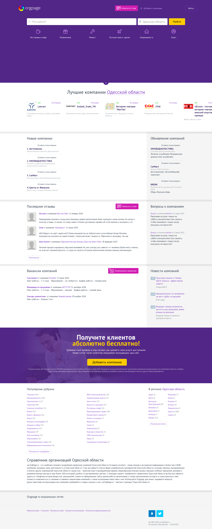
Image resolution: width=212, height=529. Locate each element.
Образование (32, 438)
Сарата (170, 415)
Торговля (30, 395)
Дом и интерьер (33, 435)
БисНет (169, 213)
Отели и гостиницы (94, 418)
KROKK (154, 184)
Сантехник (32, 278)
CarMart (155, 166)
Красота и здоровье (95, 405)
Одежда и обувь (33, 425)
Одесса (171, 411)
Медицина (31, 432)
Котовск (171, 405)
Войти (191, 8)
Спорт (89, 425)
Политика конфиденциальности (98, 511)
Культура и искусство (95, 432)
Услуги (29, 418)
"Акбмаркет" (60, 227)
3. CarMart (32, 175)
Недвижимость (33, 428)
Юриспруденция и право (96, 411)
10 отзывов (56, 103)
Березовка (153, 411)
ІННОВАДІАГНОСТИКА (162, 148)
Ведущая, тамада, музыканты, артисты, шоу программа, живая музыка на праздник (170, 309)
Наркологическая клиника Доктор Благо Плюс (81, 241)
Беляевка (152, 407)
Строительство (32, 401)
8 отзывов (134, 103)
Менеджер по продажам (38, 287)
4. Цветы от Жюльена (38, 187)
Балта (151, 398)
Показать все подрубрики (39, 451)
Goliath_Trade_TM (86, 106)
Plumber (52, 278)
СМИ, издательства (94, 435)
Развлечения (92, 428)
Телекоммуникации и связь (37, 442)
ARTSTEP (66, 287)
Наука (89, 438)
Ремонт (30, 411)
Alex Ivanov (44, 241)
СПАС (158, 106)
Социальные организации (97, 442)
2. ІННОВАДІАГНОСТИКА (39, 160)
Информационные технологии (39, 445)
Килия (170, 398)
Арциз (151, 395)
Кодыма (171, 401)
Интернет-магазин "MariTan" (125, 108)
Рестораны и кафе (94, 408)
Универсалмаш (65, 296)
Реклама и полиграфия (36, 422)
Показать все (34, 258)
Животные (91, 422)
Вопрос (154, 213)
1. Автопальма (34, 148)
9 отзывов (95, 103)
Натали (42, 213)
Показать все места (158, 424)
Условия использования (74, 511)
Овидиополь (173, 408)
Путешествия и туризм (95, 415)
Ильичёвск (172, 395)
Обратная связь (33, 511)
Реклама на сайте (57, 511)
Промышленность (34, 398)
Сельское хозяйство (35, 408)
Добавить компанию (151, 8)
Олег (41, 227)
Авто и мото (91, 401)
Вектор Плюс (63, 213)
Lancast (42, 106)
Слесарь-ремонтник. (36, 296)
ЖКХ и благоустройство (96, 395)
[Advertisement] (106, 59)
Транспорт (31, 405)
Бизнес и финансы (34, 415)
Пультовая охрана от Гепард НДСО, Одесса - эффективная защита (169, 281)
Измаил (152, 418)
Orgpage (29, 8)
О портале (45, 511)
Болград (152, 414)
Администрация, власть (96, 398)
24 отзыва (173, 103)
